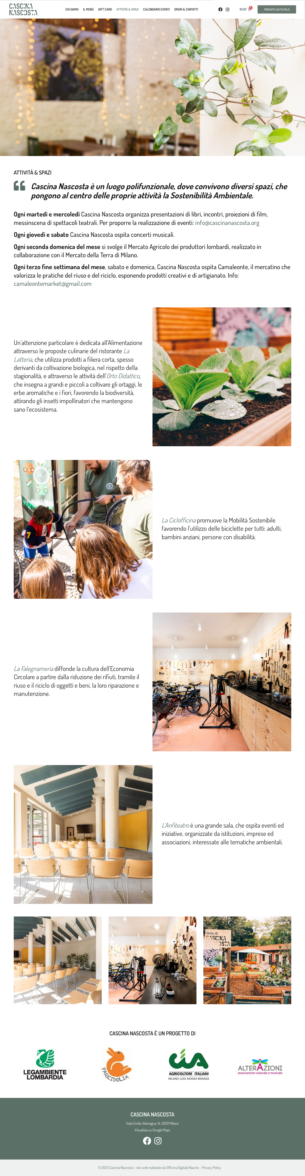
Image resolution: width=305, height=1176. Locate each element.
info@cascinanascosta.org (227, 222)
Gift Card (105, 9)
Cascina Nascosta (121, 1167)
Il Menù (88, 9)
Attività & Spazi (128, 9)
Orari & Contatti (186, 9)
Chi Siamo (72, 9)
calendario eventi (156, 9)
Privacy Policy (211, 1167)
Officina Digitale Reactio (182, 1167)
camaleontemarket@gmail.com (53, 283)
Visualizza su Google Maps (152, 1130)
